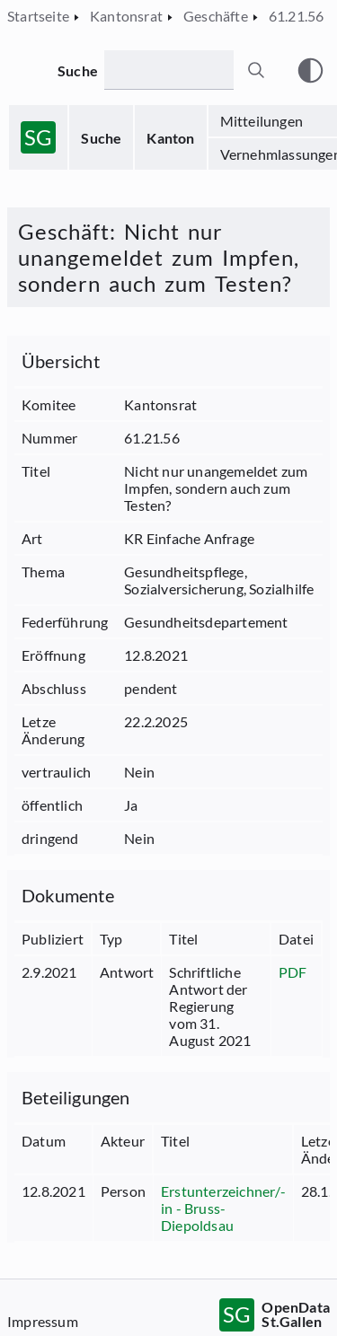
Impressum (42, 1321)
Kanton (170, 137)
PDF (293, 971)
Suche (101, 137)
